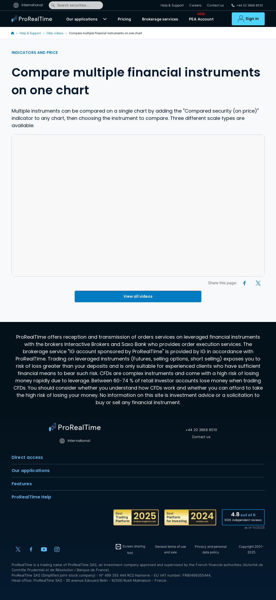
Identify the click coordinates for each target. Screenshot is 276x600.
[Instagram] (56, 549)
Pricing (124, 19)
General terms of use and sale (170, 549)
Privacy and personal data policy (211, 549)
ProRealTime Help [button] (138, 497)
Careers (195, 5)
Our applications (82, 19)
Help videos (55, 33)
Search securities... (70, 5)
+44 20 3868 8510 (201, 430)
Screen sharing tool (130, 549)
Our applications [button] (138, 470)
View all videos (138, 296)
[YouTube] (43, 549)
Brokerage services (160, 19)
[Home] (75, 427)
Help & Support (172, 5)
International (28, 5)
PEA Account (201, 17)
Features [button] (138, 484)
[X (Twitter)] (258, 282)
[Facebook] (245, 282)
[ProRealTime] (33, 18)
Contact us (215, 5)
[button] (105, 19)
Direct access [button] (138, 457)
